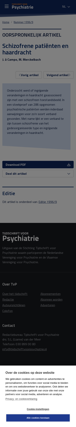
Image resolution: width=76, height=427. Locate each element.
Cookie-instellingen (38, 409)
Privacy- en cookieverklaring (21, 398)
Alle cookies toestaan (38, 418)
